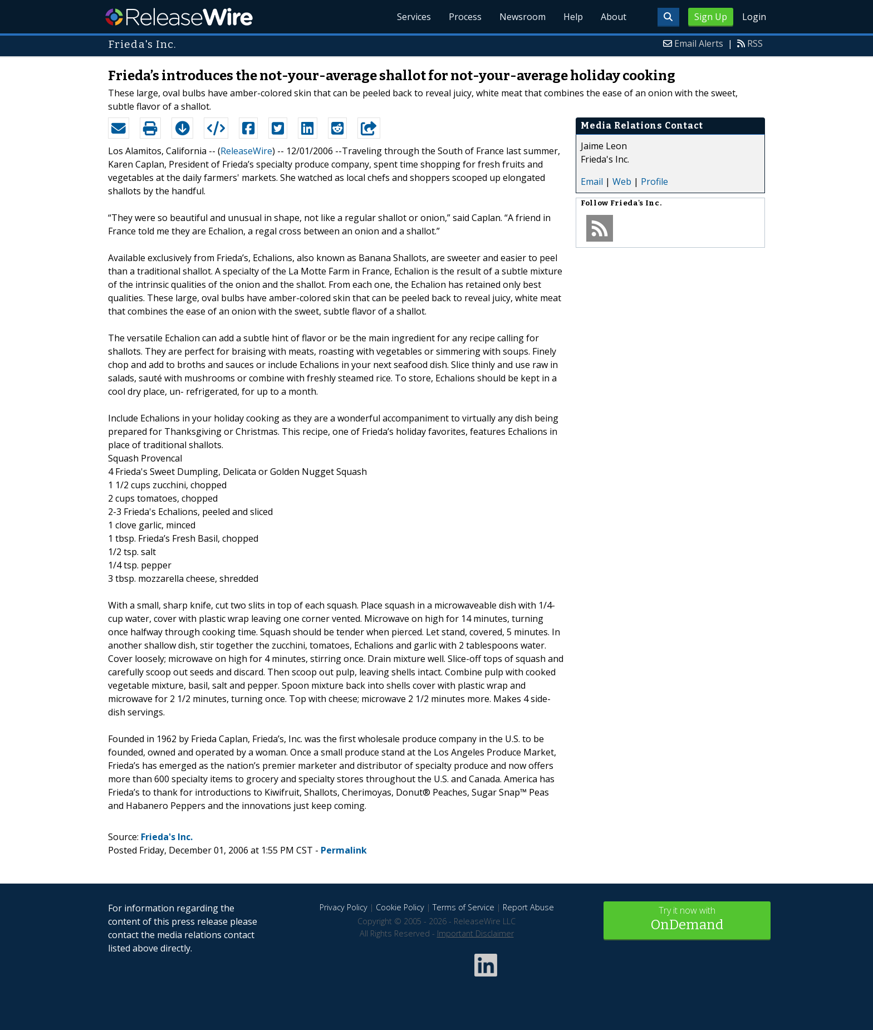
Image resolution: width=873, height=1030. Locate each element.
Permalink (344, 850)
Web (621, 181)
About (613, 17)
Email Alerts (698, 43)
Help (573, 17)
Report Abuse (528, 907)
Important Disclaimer (475, 933)
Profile (654, 181)
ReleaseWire (179, 17)
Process (465, 17)
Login (754, 17)
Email (592, 181)
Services (414, 17)
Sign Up (710, 17)
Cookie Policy (400, 907)
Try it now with (687, 919)
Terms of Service (463, 907)
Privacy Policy (343, 907)
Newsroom (522, 17)
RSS (755, 43)
